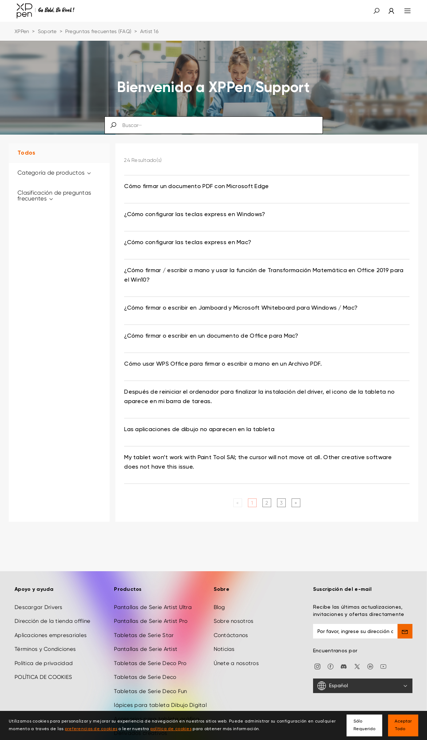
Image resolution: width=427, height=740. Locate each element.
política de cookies (170, 729)
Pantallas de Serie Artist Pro (150, 621)
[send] (405, 631)
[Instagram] (317, 666)
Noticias (224, 649)
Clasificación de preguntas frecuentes (54, 195)
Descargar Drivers (39, 607)
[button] (376, 11)
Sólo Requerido (364, 725)
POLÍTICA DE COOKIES (43, 677)
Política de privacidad (44, 663)
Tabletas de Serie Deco (145, 677)
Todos (26, 153)
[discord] (343, 666)
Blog (219, 607)
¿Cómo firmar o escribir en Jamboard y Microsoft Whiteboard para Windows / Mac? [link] (240, 308)
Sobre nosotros (234, 621)
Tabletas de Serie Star (144, 635)
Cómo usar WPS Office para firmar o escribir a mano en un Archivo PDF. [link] (223, 364)
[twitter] (357, 666)
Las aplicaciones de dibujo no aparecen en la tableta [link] (199, 430)
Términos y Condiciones (45, 649)
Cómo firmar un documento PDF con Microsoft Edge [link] (196, 187)
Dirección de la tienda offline (52, 621)
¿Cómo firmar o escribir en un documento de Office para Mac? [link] (211, 336)
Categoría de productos (54, 172)
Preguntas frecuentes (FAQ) (98, 31)
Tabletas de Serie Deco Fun (150, 691)
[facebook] (330, 666)
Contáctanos (231, 635)
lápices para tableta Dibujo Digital (160, 705)
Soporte (47, 31)
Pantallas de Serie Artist (145, 649)
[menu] (403, 11)
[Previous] (237, 503)
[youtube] (383, 666)
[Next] (295, 503)
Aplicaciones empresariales (51, 635)
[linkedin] (370, 666)
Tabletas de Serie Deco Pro (150, 663)
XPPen (22, 31)
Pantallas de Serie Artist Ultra (153, 607)
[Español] (362, 686)
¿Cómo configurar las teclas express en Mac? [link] (187, 243)
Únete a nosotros (236, 663)
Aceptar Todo (403, 725)
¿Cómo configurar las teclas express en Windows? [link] (194, 215)
